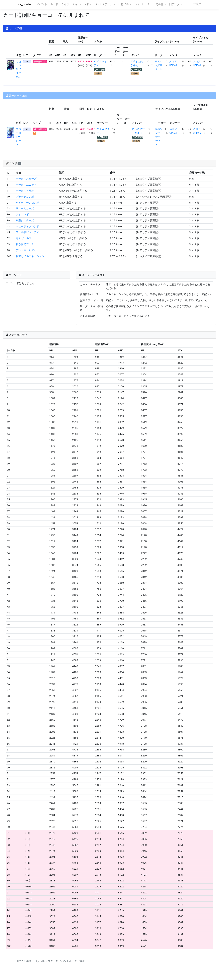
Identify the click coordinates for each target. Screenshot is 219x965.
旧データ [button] (174, 4)
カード (54, 4)
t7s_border (24, 4)
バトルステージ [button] (103, 4)
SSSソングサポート (158, 65)
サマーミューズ (25, 208)
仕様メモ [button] (123, 4)
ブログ (197, 4)
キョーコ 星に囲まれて (20, 69)
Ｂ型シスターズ (25, 220)
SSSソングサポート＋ (159, 136)
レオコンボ (22, 214)
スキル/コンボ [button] (80, 4)
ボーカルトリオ (25, 190)
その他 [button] (160, 4)
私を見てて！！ (25, 244)
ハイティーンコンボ (27, 202)
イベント (42, 4)
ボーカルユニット (26, 184)
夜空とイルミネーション (30, 256)
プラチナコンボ (25, 196)
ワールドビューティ (27, 232)
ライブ (65, 4)
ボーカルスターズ (26, 178)
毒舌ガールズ (23, 238)
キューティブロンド (27, 226)
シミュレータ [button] (142, 4)
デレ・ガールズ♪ (25, 250)
